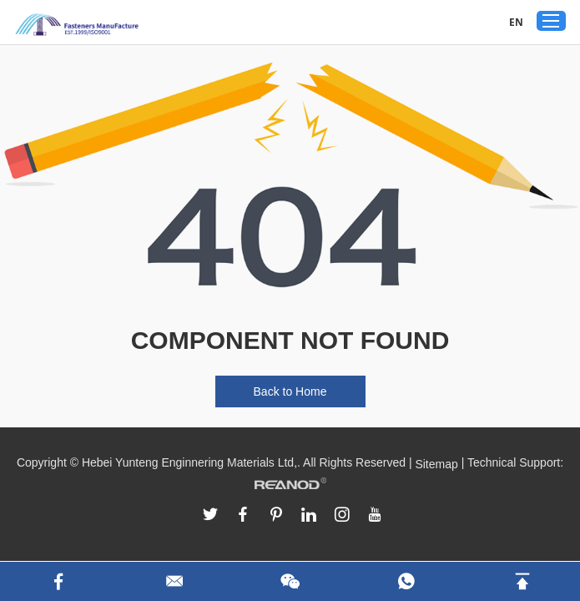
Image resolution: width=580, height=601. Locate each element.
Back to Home (290, 391)
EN (516, 22)
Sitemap (436, 464)
